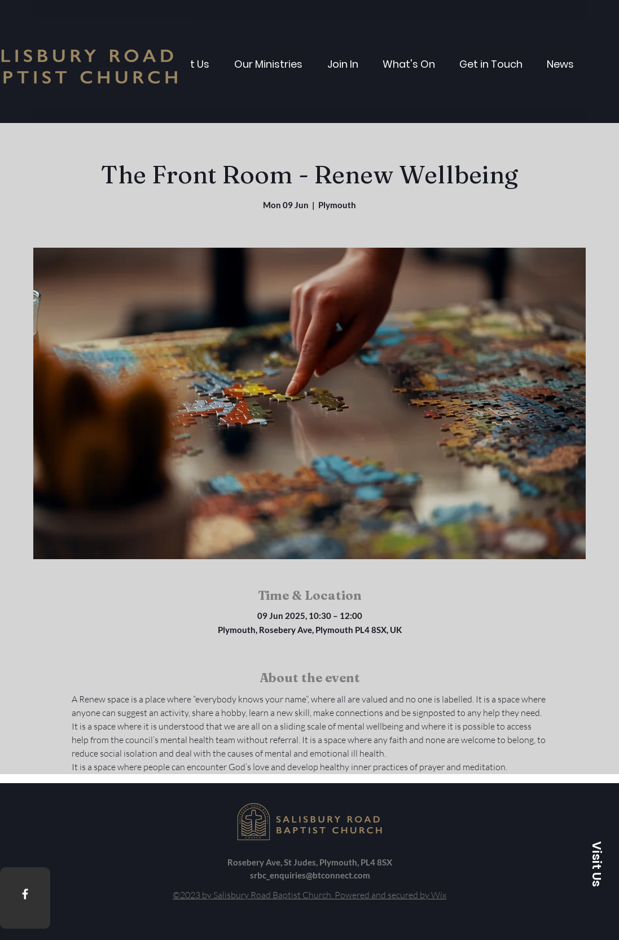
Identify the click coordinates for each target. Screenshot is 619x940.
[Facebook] (25, 894)
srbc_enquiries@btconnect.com (310, 875)
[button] (596, 863)
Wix (438, 895)
